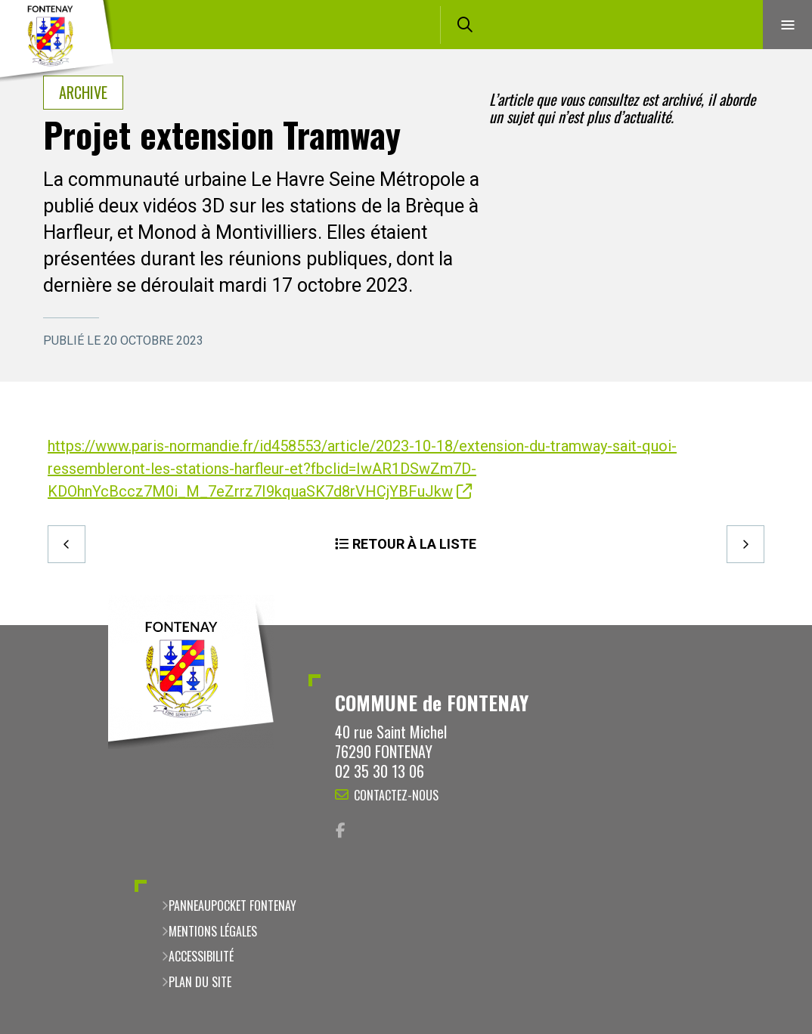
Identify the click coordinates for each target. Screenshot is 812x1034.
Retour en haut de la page (774, 625)
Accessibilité (201, 956)
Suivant (745, 544)
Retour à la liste (414, 544)
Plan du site (200, 982)
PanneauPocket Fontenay (232, 905)
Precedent (66, 544)
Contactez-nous (396, 795)
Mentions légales (213, 931)
